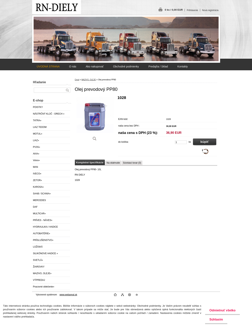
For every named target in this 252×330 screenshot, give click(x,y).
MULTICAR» (39, 213)
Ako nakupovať (94, 66)
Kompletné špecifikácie (89, 162)
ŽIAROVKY (39, 266)
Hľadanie (39, 82)
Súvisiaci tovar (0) (132, 162)
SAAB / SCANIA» (42, 193)
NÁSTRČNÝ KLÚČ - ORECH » (48, 113)
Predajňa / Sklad (158, 66)
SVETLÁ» (38, 260)
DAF (35, 207)
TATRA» (37, 120)
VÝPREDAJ (39, 280)
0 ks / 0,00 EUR (174, 9)
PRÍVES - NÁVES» (42, 220)
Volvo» (36, 160)
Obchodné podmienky (126, 66)
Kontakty (182, 66)
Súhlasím (215, 319)
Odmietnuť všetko (222, 310)
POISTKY (38, 107)
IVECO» (37, 173)
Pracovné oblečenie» (43, 286)
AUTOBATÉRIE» (41, 233)
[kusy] (181, 142)
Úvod (77, 80)
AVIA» (36, 153)
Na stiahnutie (113, 162)
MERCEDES (39, 200)
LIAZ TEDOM (40, 127)
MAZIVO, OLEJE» (42, 273)
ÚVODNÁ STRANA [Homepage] (48, 66)
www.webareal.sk (68, 294)
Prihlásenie (192, 10)
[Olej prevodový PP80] (95, 119)
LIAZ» (36, 140)
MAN (35, 167)
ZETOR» (37, 180)
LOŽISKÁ (38, 246)
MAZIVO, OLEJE (88, 80)
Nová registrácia (210, 10)
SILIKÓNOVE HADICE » (45, 253)
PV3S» (36, 147)
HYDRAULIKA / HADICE (45, 227)
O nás (72, 66)
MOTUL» (37, 133)
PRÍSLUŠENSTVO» (43, 240)
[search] (67, 90)
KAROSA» (38, 187)
